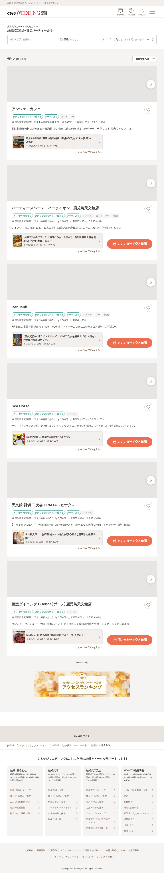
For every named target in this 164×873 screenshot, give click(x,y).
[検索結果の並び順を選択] (144, 59)
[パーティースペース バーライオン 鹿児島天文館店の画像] (82, 183)
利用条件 (52, 850)
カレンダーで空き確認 (130, 244)
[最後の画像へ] (151, 84)
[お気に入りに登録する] (148, 110)
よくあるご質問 (104, 857)
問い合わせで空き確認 (130, 640)
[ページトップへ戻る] (82, 734)
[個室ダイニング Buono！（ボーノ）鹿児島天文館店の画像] (82, 579)
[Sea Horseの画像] (82, 381)
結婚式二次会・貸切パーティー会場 (70, 745)
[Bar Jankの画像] (82, 282)
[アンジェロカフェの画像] (82, 84)
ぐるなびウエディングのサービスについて (73, 857)
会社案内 (29, 850)
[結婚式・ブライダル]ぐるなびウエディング (28, 745)
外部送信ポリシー (93, 850)
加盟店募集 (133, 850)
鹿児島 (94, 745)
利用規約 (41, 850)
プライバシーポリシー (71, 850)
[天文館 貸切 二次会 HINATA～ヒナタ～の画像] (82, 480)
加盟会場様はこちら (115, 850)
